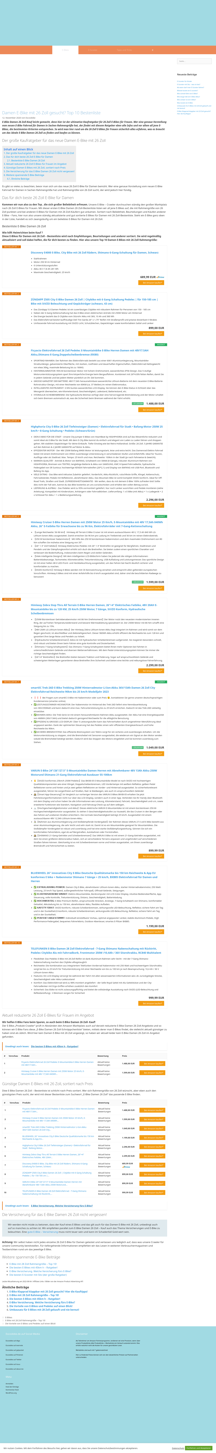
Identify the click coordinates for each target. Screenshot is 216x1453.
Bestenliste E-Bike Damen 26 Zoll (28, 160)
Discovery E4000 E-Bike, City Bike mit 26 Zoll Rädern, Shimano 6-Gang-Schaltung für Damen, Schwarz (95, 252)
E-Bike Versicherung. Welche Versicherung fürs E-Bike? (40, 1271)
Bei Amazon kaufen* (152, 282)
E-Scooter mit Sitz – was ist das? (188, 84)
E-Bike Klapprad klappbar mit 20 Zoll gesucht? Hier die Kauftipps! (48, 1291)
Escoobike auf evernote (14, 1345)
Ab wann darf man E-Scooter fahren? (190, 87)
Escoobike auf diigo (13, 1341)
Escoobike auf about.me (14, 1369)
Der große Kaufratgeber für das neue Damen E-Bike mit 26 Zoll (40, 153)
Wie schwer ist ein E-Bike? (186, 100)
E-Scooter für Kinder (184, 81)
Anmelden (9, 1384)
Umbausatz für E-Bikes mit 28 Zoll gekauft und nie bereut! (44, 1309)
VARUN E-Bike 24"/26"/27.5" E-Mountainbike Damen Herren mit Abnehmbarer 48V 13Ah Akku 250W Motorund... (52, 1183)
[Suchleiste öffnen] (153, 50)
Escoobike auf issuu (13, 1364)
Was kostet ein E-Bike (185, 103)
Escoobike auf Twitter (13, 1359)
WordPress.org (11, 1393)
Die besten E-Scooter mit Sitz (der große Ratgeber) (38, 1274)
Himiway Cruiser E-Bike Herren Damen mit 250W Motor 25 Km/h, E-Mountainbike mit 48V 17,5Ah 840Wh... (53, 1072)
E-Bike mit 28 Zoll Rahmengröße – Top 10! (33, 1264)
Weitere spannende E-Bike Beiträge (25, 175)
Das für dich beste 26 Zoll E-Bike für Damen (29, 156)
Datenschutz (178, 1448)
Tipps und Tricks (124, 50)
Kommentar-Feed (12, 1390)
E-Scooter (92, 50)
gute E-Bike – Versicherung (42, 1231)
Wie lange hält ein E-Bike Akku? (188, 97)
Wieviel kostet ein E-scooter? (187, 90)
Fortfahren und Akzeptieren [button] (199, 1448)
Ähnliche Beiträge (20, 178)
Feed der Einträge (12, 1387)
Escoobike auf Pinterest (14, 1355)
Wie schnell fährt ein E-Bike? (187, 93)
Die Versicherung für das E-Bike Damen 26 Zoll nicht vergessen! (40, 171)
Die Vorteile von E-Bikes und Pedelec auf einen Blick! (40, 1306)
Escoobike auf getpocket (15, 1350)
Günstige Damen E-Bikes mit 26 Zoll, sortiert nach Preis (36, 167)
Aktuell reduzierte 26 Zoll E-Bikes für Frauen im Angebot (36, 163)
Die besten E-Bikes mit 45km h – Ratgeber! (33, 1267)
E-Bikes (65, 50)
